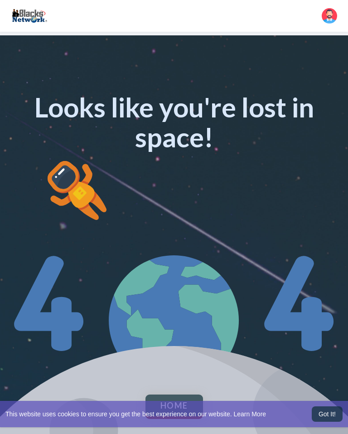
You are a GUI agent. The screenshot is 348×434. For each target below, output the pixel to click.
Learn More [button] (250, 414)
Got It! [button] (327, 414)
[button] (329, 16)
